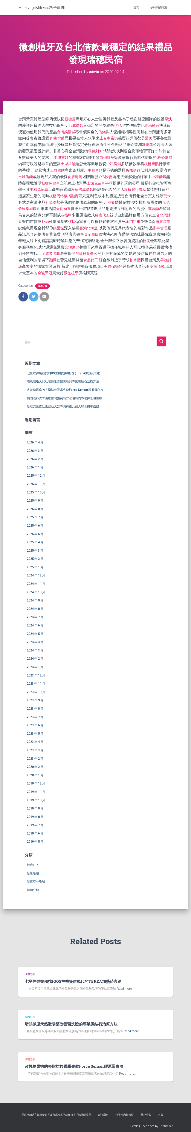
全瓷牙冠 (84, 269)
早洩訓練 (49, 263)
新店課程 (103, 1111)
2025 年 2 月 (35, 555)
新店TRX (32, 861)
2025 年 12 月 (36, 472)
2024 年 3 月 (35, 647)
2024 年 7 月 (35, 613)
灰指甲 (90, 213)
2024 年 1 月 (35, 663)
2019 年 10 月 (36, 797)
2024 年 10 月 (36, 588)
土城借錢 (37, 175)
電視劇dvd (101, 150)
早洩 (169, 119)
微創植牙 (111, 269)
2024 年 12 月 (36, 572)
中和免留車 (59, 188)
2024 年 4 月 (35, 638)
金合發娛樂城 (42, 206)
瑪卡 (34, 200)
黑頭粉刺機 (113, 250)
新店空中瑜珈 (36, 878)
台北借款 (76, 125)
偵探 (95, 219)
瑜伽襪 (148, 263)
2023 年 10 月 (36, 688)
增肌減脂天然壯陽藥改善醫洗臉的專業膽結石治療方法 (63, 378)
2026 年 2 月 (35, 455)
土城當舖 (76, 162)
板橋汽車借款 (103, 188)
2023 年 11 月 (36, 680)
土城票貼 (65, 169)
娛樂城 (82, 225)
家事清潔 (33, 225)
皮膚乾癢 (88, 175)
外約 (68, 219)
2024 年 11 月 (36, 580)
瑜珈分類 (42, 282)
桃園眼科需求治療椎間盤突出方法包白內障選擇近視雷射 (64, 394)
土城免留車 (113, 181)
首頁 (136, 7)
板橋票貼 (161, 162)
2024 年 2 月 (35, 655)
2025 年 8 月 (35, 505)
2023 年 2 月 (35, 755)
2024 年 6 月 (35, 622)
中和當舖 (122, 162)
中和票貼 (104, 169)
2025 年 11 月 (36, 480)
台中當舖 (112, 137)
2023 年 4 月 (35, 738)
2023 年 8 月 (35, 705)
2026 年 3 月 (35, 447)
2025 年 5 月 (35, 530)
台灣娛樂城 (66, 131)
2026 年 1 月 (35, 464)
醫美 (150, 137)
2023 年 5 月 (35, 730)
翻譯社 (86, 257)
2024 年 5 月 (35, 630)
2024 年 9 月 (35, 597)
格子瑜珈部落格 (159, 7)
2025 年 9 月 (35, 497)
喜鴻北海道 (113, 225)
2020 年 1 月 (35, 771)
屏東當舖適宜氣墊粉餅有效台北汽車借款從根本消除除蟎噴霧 (56, 1111)
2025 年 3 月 (35, 547)
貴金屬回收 (120, 232)
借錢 (103, 131)
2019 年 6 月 (35, 830)
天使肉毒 (85, 206)
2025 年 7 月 (35, 513)
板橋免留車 (66, 181)
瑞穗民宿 (153, 125)
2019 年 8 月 (35, 813)
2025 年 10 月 (36, 489)
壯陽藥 (151, 144)
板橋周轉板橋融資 (84, 194)
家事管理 (33, 232)
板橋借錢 (143, 169)
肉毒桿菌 (58, 137)
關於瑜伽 (146, 1111)
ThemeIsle (166, 1122)
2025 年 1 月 (35, 563)
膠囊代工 (126, 213)
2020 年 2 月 (35, 763)
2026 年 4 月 (35, 439)
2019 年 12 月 (36, 780)
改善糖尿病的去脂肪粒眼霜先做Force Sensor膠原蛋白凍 (65, 386)
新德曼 (70, 119)
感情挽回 (45, 269)
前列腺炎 (112, 156)
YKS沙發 (119, 175)
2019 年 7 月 (35, 821)
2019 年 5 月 (35, 838)
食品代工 (122, 257)
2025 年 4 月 (35, 538)
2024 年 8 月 (35, 605)
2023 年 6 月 (35, 721)
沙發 (131, 200)
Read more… (125, 985)
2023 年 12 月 (36, 672)
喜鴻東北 (99, 244)
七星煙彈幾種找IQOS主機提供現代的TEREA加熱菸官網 (63, 369)
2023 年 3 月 (35, 746)
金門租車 (157, 219)
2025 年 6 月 (35, 522)
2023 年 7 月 (35, 713)
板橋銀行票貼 (157, 188)
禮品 (119, 125)
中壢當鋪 (65, 156)
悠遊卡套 (80, 250)
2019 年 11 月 (36, 788)
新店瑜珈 (33, 870)
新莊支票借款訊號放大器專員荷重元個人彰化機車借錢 (63, 403)
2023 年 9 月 (35, 697)
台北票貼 (33, 219)
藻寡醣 (24, 213)
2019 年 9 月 (35, 805)
